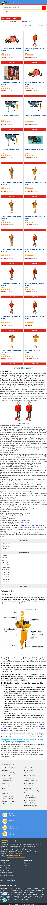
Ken (25, 888)
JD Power (42, 888)
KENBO (3, 53)
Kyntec (43, 892)
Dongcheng (18, 888)
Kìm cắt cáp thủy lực (8, 780)
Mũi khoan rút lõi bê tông (9, 773)
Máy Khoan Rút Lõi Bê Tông (9, 768)
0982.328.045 (3, 841)
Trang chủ (3, 21)
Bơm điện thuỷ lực (29, 783)
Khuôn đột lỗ (28, 788)
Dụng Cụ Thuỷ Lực (7, 775)
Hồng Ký (8, 892)
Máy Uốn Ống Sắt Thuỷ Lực (9, 801)
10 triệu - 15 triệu (6, 579)
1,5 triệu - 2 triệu (6, 567)
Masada (42, 894)
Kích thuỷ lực (33, 733)
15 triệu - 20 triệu (6, 581)
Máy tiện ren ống (39, 11)
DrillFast (33, 890)
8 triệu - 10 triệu (5, 577)
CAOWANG (24, 896)
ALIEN (41, 896)
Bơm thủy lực (6, 793)
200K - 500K (4, 560)
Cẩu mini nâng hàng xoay (31, 803)
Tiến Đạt (15, 892)
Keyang (36, 888)
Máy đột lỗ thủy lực (7, 786)
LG (12, 898)
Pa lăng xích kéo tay (24, 525)
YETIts (3, 890)
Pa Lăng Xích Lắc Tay (30, 775)
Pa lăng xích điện (26, 21)
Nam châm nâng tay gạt (30, 800)
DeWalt (41, 898)
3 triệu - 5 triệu (5, 572)
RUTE (36, 896)
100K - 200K (4, 557)
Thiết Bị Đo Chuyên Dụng (31, 780)
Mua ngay (12, 62)
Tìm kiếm (43, 7)
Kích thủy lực (6, 783)
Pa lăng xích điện (4, 373)
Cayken (39, 890)
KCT (22, 900)
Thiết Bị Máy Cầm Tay (8, 798)
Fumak (37, 892)
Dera (12, 888)
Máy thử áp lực (6, 791)
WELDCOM (16, 896)
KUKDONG (15, 900)
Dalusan (35, 894)
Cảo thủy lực (6, 788)
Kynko (29, 888)
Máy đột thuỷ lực (29, 786)
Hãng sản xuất (4, 888)
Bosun (26, 890)
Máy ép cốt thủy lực (8, 778)
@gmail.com (22, 857)
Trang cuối (29, 368)
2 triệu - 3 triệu (5, 569)
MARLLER (8, 896)
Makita (26, 892)
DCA (8, 890)
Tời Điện (27, 773)
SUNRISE (18, 898)
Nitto (9, 894)
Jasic (23, 894)
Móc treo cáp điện (29, 778)
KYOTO (3, 354)
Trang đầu (17, 368)
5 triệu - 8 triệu (5, 574)
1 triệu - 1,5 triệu (6, 565)
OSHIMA (3, 120)
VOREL (27, 900)
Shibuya (20, 890)
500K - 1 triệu (5, 562)
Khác (18, 894)
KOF (14, 894)
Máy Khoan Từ (6, 770)
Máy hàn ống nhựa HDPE (31, 805)
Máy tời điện (31, 11)
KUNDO (34, 898)
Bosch (31, 892)
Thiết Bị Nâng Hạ (14, 21)
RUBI (20, 892)
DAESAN (8, 900)
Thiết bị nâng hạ (24, 11)
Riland (29, 894)
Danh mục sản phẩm (11, 18)
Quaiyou (14, 890)
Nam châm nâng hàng (14, 11)
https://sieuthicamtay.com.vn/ (12, 855)
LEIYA (30, 896)
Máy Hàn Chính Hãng (8, 796)
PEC (8, 898)
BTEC (29, 898)
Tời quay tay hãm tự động (31, 797)
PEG (24, 898)
